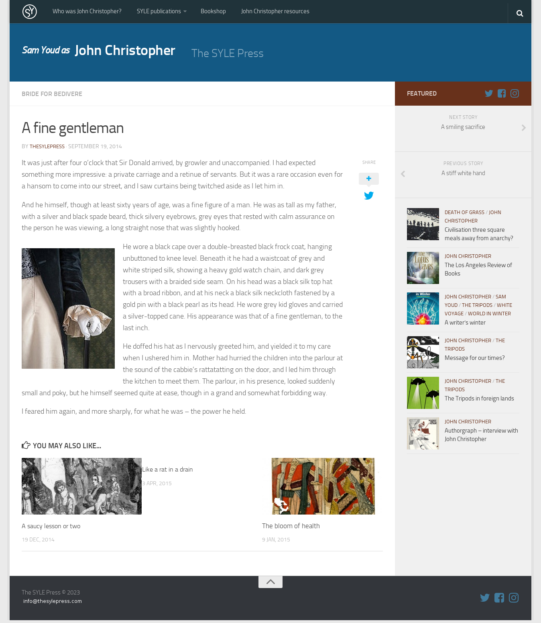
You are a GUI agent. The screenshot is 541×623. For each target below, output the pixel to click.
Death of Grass (464, 215)
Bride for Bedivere (56, 96)
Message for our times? (475, 361)
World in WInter (489, 317)
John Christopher (106, 55)
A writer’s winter (465, 325)
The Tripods (477, 308)
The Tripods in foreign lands (479, 401)
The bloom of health (291, 529)
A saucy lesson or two (53, 529)
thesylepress (49, 149)
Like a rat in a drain (169, 472)
